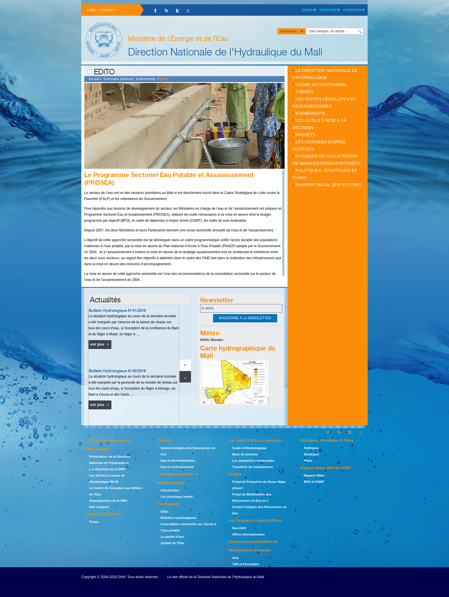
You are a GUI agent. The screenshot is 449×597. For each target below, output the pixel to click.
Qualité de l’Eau (172, 543)
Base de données (245, 454)
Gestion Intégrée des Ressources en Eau (188, 451)
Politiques (311, 448)
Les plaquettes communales (253, 460)
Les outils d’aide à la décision (319, 124)
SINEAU (308, 10)
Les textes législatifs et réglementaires (324, 102)
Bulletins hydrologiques (178, 517)
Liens (91, 10)
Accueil (94, 79)
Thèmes (305, 91)
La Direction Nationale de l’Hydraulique (325, 74)
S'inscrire (328, 10)
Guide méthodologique (249, 448)
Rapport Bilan (314, 475)
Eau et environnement (177, 467)
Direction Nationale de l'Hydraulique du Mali (225, 51)
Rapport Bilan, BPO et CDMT (328, 184)
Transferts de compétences (252, 467)
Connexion (352, 10)
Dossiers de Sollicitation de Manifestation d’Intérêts (327, 160)
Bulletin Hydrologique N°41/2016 (117, 310)
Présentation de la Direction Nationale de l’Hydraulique (110, 460)
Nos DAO (239, 528)
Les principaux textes (177, 496)
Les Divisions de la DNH (107, 469)
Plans (308, 460)
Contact (108, 10)
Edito (165, 511)
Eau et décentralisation (178, 460)
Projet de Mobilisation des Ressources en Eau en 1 (251, 497)
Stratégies (311, 454)
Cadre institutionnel (321, 84)
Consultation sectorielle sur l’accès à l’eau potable (188, 527)
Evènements (145, 79)
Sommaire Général (117, 79)
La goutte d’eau (172, 536)
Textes (94, 521)
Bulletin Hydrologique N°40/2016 (117, 370)
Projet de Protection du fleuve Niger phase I (259, 485)
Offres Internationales (248, 534)
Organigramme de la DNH (108, 500)
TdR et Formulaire (245, 564)
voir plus (97, 344)
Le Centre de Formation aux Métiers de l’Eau (116, 491)
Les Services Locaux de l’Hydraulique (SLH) (107, 478)
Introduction (170, 490)
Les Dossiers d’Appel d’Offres (319, 145)
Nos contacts (99, 507)
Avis (235, 558)
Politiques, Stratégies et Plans (325, 174)
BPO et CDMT (314, 481)
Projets (305, 134)
